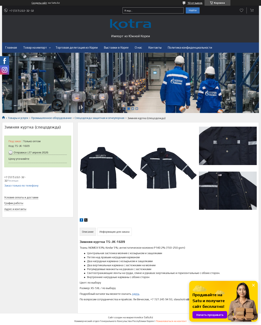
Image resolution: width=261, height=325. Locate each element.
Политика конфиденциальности (190, 47)
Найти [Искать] (193, 10)
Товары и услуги (18, 118)
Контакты (154, 47)
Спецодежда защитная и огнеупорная (99, 118)
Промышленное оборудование (51, 118)
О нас (138, 47)
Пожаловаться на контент (171, 321)
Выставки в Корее (116, 47)
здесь (135, 293)
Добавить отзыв (241, 10)
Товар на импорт (35, 47)
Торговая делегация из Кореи (76, 47)
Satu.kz (148, 317)
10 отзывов (194, 2)
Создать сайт (39, 2)
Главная (11, 47)
